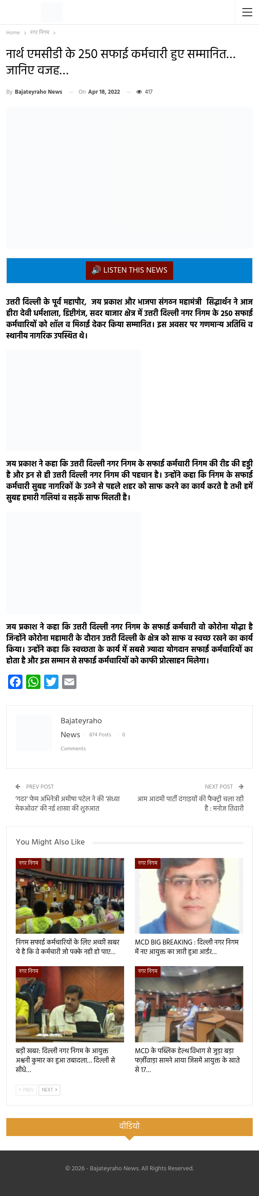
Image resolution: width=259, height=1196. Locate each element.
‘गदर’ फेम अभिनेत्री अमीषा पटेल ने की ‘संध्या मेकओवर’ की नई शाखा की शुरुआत (67, 804)
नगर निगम (28, 863)
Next (49, 1090)
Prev (26, 1090)
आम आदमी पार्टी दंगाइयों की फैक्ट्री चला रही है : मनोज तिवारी (190, 804)
